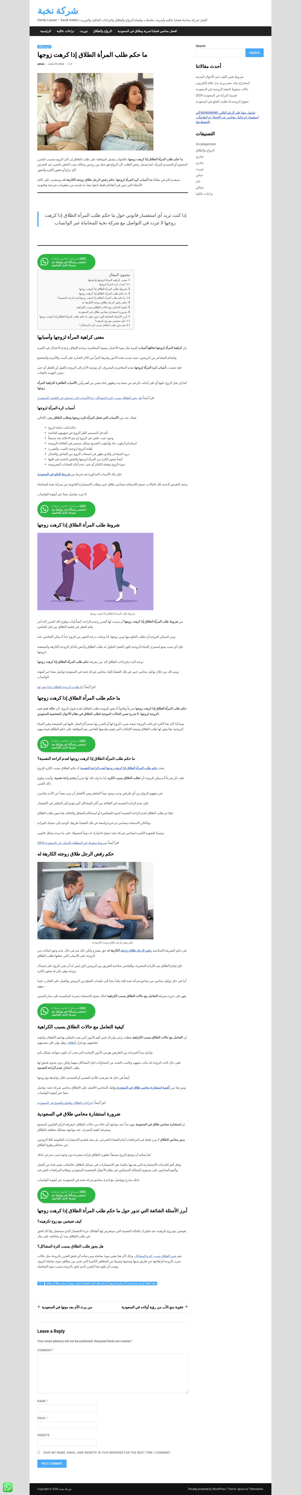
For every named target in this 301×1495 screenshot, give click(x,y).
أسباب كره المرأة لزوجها (112, 284)
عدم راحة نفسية (135, 1283)
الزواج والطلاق (102, 31)
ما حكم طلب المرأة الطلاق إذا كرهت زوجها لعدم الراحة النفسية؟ (91, 297)
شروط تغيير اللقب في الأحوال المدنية (219, 77)
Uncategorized (206, 144)
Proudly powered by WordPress (207, 1489)
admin (40, 64)
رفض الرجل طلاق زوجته (136, 950)
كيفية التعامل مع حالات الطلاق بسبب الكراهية (101, 307)
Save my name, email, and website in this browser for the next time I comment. (107, 1452)
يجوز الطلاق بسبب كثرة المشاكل (156, 1256)
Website (43, 1435)
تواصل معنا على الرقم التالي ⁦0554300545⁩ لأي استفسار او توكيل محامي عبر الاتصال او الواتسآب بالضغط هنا (227, 117)
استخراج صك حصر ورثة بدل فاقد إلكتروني (223, 83)
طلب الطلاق (150, 1283)
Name (42, 1401)
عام (198, 181)
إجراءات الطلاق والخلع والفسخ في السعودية (65, 1103)
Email (43, 1418)
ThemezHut (256, 1489)
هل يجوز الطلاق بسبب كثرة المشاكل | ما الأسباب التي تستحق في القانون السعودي (89, 398)
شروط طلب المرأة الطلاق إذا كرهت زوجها (103, 289)
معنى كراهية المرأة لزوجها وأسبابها (107, 280)
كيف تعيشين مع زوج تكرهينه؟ (110, 320)
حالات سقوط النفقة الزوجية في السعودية (222, 89)
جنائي (199, 175)
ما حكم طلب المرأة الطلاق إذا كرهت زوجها (103, 293)
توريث (83, 31)
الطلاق (72, 1042)
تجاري (200, 156)
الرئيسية (45, 31)
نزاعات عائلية (65, 31)
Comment (45, 1350)
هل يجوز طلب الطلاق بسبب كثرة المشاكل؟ (102, 325)
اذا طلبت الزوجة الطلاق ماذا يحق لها (60, 687)
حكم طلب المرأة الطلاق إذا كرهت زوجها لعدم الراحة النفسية (118, 768)
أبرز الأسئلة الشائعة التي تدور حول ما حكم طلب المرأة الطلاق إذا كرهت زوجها (83, 316)
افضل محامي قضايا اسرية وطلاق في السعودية (147, 31)
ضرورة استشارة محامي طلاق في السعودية (103, 312)
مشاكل (49, 1283)
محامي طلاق (61, 1283)
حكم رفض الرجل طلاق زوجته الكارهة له (104, 302)
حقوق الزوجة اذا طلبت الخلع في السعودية (222, 101)
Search (200, 46)
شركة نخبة (57, 10)
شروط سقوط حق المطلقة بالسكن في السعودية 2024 (72, 843)
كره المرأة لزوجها (117, 1283)
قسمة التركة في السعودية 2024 (216, 95)
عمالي (200, 187)
